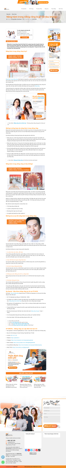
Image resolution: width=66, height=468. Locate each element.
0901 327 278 (11, 440)
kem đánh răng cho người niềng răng (21, 323)
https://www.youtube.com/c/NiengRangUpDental (24, 342)
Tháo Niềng (53, 8)
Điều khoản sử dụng (37, 466)
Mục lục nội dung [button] (12, 41)
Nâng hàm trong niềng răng (12, 79)
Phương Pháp (39, 8)
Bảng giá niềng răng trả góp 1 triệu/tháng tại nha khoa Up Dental (26, 386)
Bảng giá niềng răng (18, 160)
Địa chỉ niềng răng (15, 293)
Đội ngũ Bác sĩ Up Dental (16, 19)
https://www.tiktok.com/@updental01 (21, 347)
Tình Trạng (31, 8)
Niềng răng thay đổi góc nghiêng (20, 325)
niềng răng (37, 86)
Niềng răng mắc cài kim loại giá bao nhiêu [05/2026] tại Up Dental (11, 386)
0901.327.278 (14, 335)
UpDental (15, 466)
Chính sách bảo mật (28, 466)
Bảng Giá (46, 8)
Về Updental (23, 8)
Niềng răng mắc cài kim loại (20, 123)
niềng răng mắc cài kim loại (15, 301)
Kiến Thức (61, 8)
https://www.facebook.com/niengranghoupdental (22, 340)
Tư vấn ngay (24, 37)
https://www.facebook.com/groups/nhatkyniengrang (30, 345)
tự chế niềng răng (15, 322)
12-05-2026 (34, 19)
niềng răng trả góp (35, 311)
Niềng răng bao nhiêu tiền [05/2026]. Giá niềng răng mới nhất (39, 386)
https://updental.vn (15, 337)
